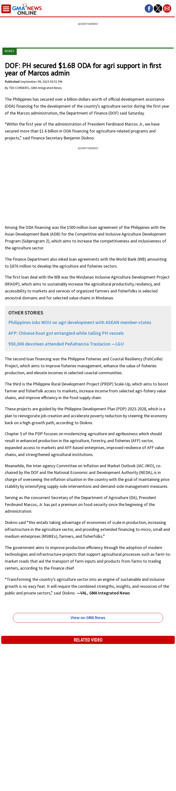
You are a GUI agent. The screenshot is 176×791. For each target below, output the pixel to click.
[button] (149, 8)
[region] (88, 32)
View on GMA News (88, 617)
